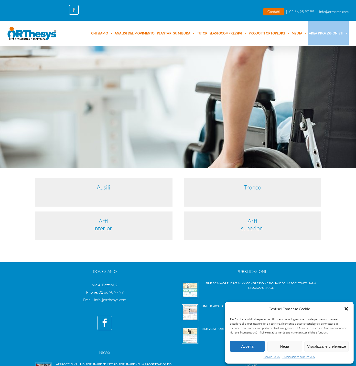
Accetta (247, 346)
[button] (346, 308)
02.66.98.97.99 (302, 11)
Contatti (273, 11)
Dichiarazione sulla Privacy (298, 357)
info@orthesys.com (334, 11)
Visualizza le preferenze (326, 346)
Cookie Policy (272, 357)
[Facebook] (104, 323)
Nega (284, 346)
